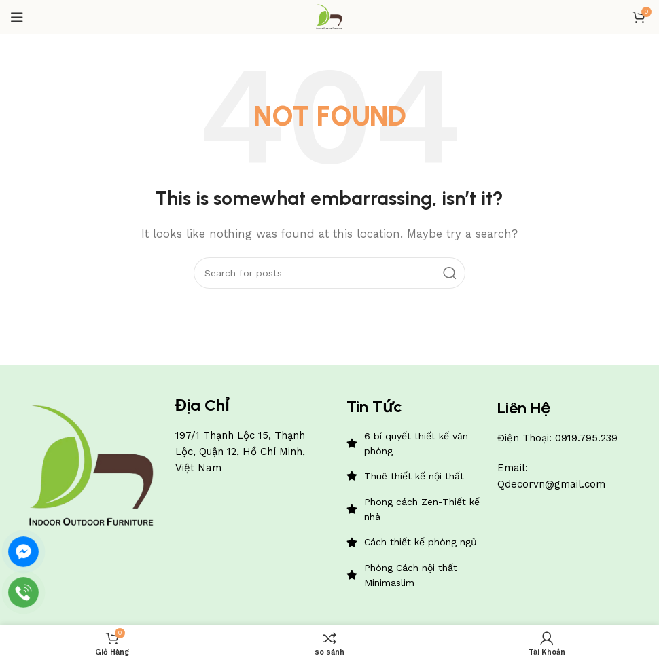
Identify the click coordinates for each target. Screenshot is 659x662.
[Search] (329, 273)
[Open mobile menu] (17, 17)
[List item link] (415, 443)
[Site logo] (329, 16)
